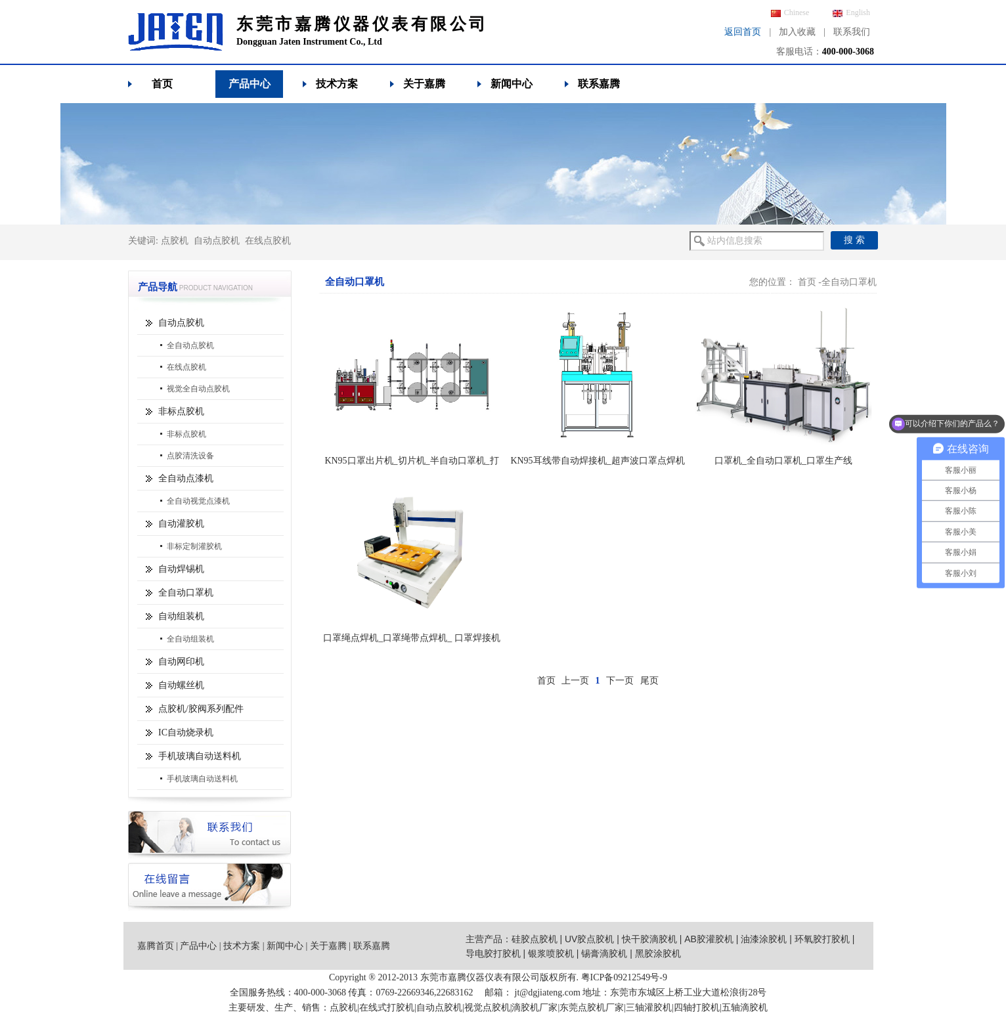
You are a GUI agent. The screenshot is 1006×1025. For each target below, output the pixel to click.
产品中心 (250, 83)
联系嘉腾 (599, 83)
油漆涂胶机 (764, 939)
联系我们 (851, 32)
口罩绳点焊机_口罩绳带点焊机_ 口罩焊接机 (411, 638)
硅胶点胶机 (535, 939)
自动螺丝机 (181, 685)
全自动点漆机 (185, 478)
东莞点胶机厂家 (591, 1008)
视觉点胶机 (487, 1008)
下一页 (620, 681)
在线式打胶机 (386, 1008)
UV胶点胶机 (589, 939)
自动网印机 (181, 661)
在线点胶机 (268, 241)
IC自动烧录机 (185, 732)
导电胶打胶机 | (497, 953)
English (851, 12)
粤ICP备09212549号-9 (624, 977)
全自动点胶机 (190, 345)
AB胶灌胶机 (708, 939)
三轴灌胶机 (649, 1008)
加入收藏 (797, 32)
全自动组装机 (190, 638)
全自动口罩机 (185, 593)
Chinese (790, 12)
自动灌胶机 (181, 524)
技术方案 (337, 83)
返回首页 (742, 32)
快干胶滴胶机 (649, 939)
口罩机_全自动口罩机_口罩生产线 (783, 461)
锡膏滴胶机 (604, 953)
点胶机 (174, 241)
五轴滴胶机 (745, 1008)
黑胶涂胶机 (658, 953)
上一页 (575, 681)
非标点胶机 (181, 411)
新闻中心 (512, 83)
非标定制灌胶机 (194, 546)
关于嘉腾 (424, 83)
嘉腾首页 (155, 946)
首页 (162, 83)
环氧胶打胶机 (822, 939)
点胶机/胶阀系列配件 (201, 709)
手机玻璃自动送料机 (199, 756)
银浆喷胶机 (551, 953)
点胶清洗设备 (190, 455)
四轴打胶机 (697, 1008)
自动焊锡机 (181, 569)
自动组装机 (181, 616)
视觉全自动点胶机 (198, 388)
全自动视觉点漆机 (198, 501)
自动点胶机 (217, 241)
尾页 (649, 681)
